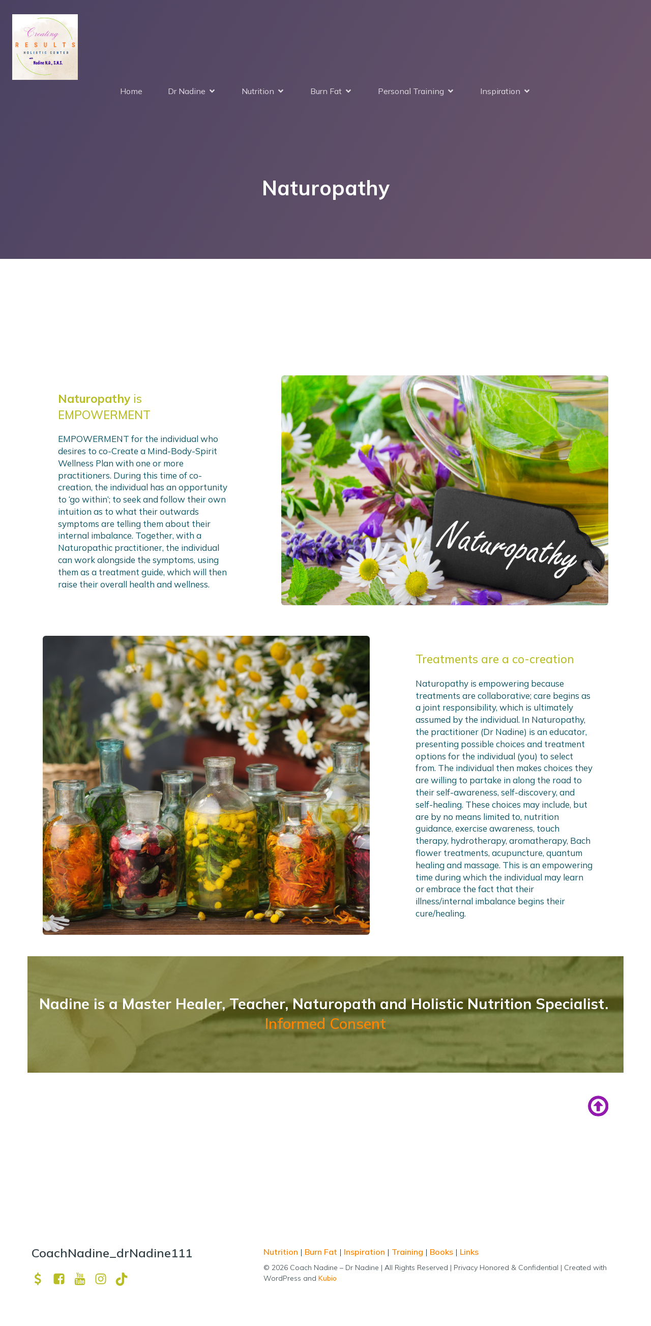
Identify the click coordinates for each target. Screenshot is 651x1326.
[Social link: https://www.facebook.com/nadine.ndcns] (62, 1281)
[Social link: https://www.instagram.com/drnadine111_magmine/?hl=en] (104, 1281)
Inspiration (364, 1254)
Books (441, 1254)
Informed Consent (325, 1025)
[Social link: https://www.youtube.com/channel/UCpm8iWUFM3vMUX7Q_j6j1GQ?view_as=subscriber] (83, 1281)
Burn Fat (322, 1254)
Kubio (327, 1280)
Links (469, 1254)
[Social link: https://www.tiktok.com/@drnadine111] (125, 1281)
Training (407, 1254)
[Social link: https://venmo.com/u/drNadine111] (42, 1281)
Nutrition (281, 1254)
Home (131, 92)
